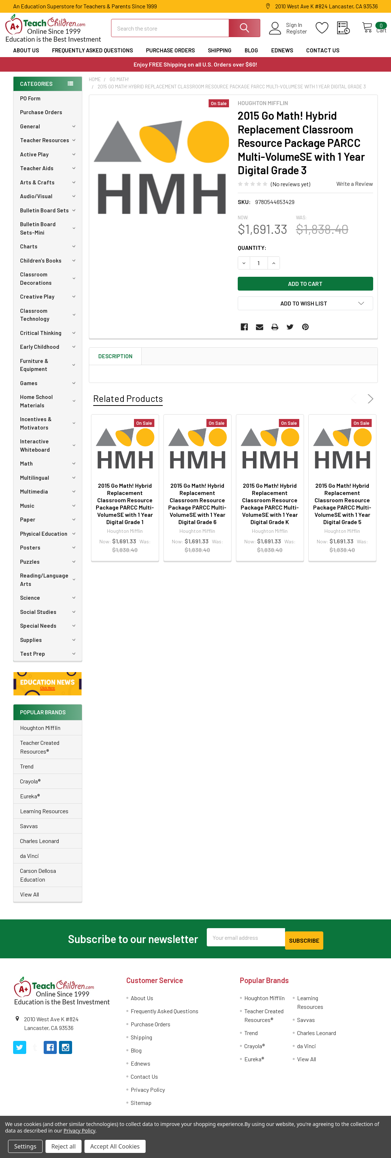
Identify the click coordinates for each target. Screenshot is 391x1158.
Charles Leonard (39, 847)
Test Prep (49, 660)
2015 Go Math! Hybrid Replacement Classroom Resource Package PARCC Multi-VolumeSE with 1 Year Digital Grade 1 (125, 510)
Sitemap (141, 1105)
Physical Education (49, 540)
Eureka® (30, 802)
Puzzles (49, 568)
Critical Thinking (49, 339)
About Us (26, 56)
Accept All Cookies (115, 1146)
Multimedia (49, 498)
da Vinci (29, 862)
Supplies (49, 646)
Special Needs (49, 632)
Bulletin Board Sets (49, 216)
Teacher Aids (49, 174)
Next (369, 405)
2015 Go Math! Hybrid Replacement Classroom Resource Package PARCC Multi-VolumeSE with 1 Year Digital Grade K (270, 510)
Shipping (220, 56)
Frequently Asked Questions (92, 56)
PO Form (30, 104)
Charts (49, 252)
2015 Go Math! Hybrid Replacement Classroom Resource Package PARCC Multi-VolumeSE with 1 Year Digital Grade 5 (342, 510)
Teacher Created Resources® (39, 753)
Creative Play (49, 303)
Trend (26, 772)
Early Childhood (49, 353)
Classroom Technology (49, 321)
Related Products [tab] (128, 404)
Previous (355, 405)
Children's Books (49, 267)
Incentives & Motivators (49, 429)
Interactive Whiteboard (49, 451)
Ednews (282, 56)
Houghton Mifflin (40, 734)
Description (115, 362)
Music (49, 512)
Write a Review (354, 190)
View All (29, 900)
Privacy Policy (148, 1092)
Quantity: (252, 254)
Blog (251, 56)
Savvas (29, 832)
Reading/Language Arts (49, 586)
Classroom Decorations (49, 284)
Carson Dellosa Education (38, 881)
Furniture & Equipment (49, 371)
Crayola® (30, 787)
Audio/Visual (49, 202)
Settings (25, 1146)
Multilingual (49, 484)
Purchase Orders (170, 56)
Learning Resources (44, 817)
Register (288, 35)
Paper (49, 526)
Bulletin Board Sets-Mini (49, 234)
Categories (36, 90)
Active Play (49, 160)
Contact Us (322, 56)
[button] (47, 690)
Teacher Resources (49, 146)
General (49, 132)
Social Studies (49, 618)
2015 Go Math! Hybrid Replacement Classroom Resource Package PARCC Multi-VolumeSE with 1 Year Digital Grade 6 (197, 510)
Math (49, 470)
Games (49, 389)
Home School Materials (49, 407)
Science (49, 604)
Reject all (63, 1146)
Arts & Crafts (49, 188)
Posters (49, 554)
